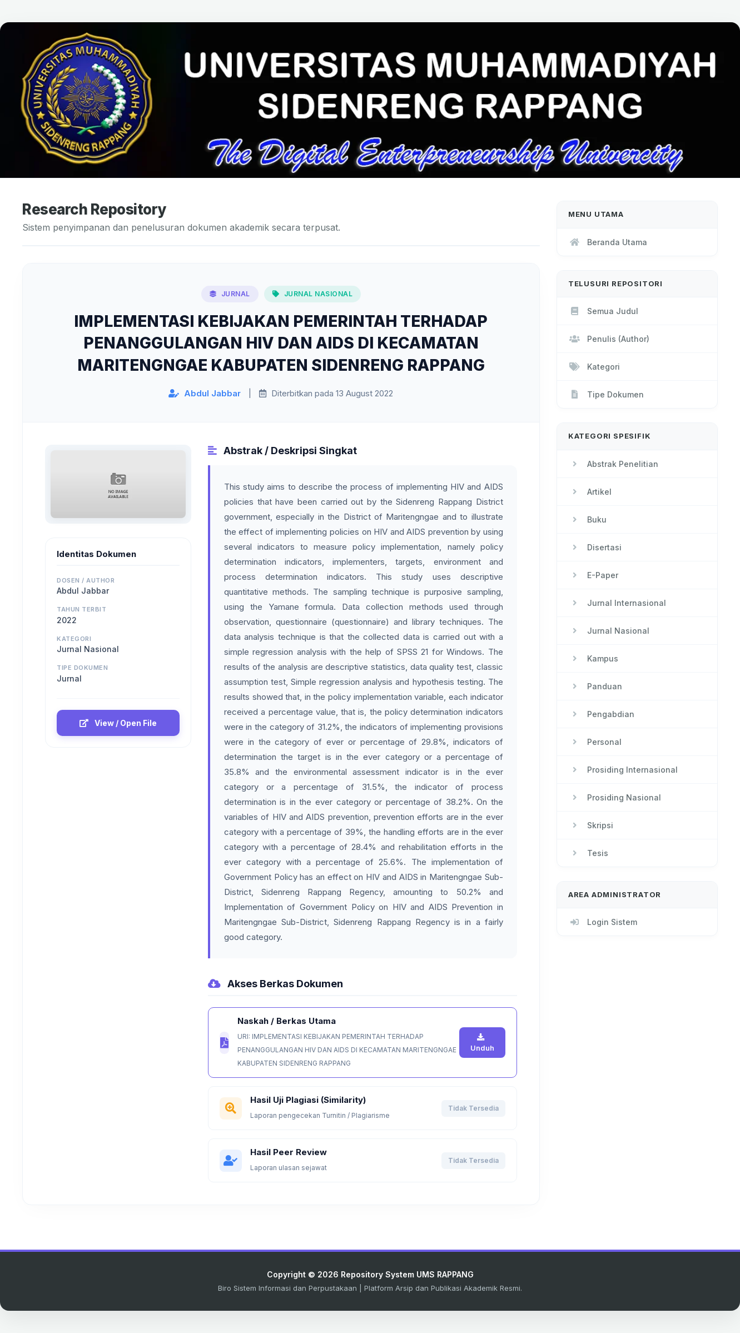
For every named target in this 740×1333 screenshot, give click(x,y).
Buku (587, 519)
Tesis (588, 853)
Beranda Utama (607, 242)
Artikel (590, 491)
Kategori (594, 366)
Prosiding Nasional (614, 797)
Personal (595, 742)
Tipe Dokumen (606, 394)
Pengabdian (601, 714)
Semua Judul (603, 311)
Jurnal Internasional (617, 603)
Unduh (482, 1042)
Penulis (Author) (608, 339)
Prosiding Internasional (623, 769)
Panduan (595, 686)
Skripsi (590, 825)
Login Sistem (602, 922)
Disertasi (595, 547)
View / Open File (118, 723)
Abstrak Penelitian (613, 464)
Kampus (593, 658)
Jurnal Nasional (608, 630)
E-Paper (593, 575)
